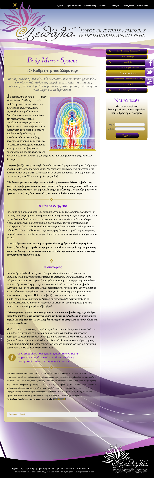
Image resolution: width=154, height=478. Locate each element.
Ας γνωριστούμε (28, 468)
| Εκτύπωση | (13, 414)
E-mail (22, 414)
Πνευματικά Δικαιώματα (63, 468)
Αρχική (14, 468)
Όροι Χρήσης (44, 468)
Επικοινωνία (83, 468)
